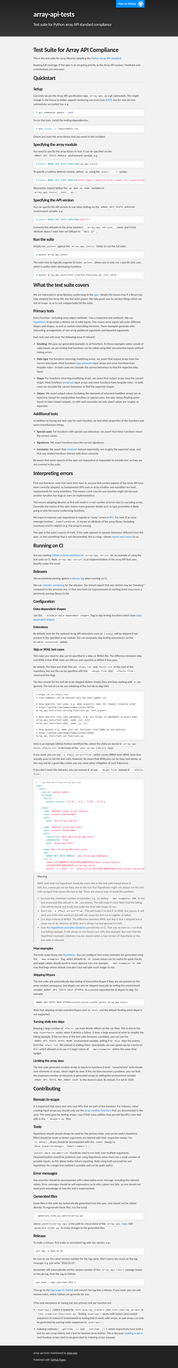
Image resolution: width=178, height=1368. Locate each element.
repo (117, 1223)
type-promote (84, 363)
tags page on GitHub (61, 1290)
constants (72, 449)
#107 (108, 100)
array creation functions (97, 1110)
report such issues (122, 536)
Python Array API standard (106, 58)
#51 (112, 517)
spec (96, 294)
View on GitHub (127, 3)
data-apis (72, 1353)
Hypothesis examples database (68, 927)
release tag (78, 578)
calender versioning (53, 585)
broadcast (68, 382)
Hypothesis (39, 322)
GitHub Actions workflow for (80, 555)
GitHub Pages (58, 1359)
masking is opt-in (133, 1333)
